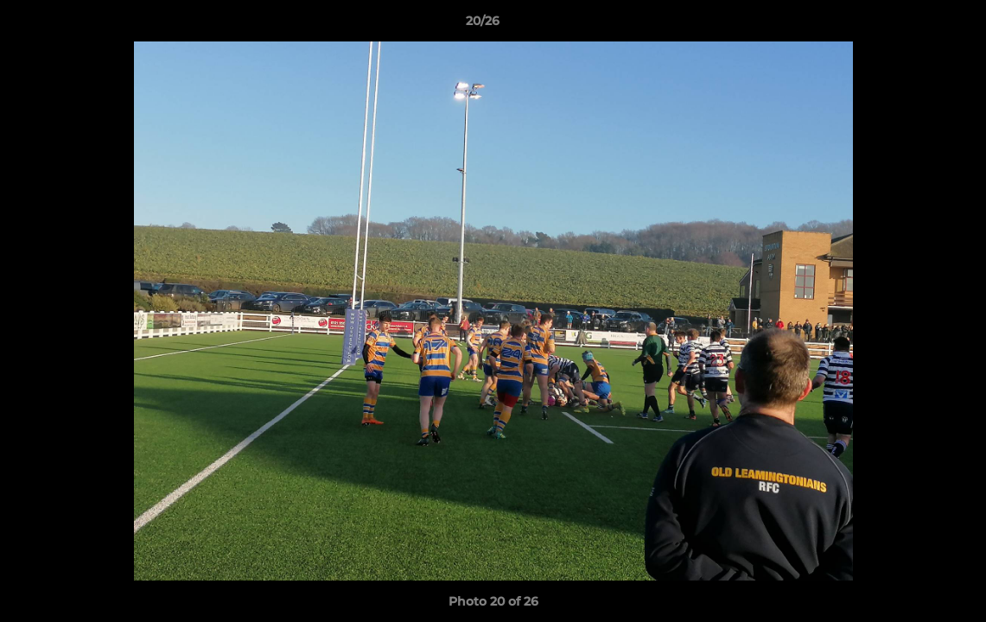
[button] (913, 25)
